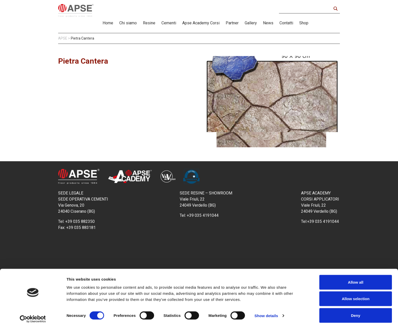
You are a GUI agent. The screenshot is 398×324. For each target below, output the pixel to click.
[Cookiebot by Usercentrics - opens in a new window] (33, 314)
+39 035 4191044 (203, 215)
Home (108, 23)
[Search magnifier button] (335, 8)
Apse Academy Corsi (201, 23)
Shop (303, 23)
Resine (149, 23)
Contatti (286, 23)
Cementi (168, 23)
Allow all (355, 277)
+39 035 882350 (80, 221)
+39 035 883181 (81, 227)
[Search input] (306, 8)
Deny (355, 310)
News (268, 23)
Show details (266, 311)
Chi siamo (128, 23)
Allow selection (355, 294)
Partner (232, 23)
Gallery (251, 23)
